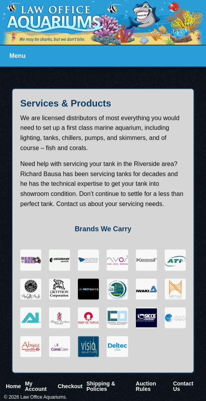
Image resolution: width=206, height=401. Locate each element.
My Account (36, 386)
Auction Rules (146, 386)
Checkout (70, 386)
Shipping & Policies (100, 386)
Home (13, 386)
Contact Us (183, 386)
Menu (17, 55)
